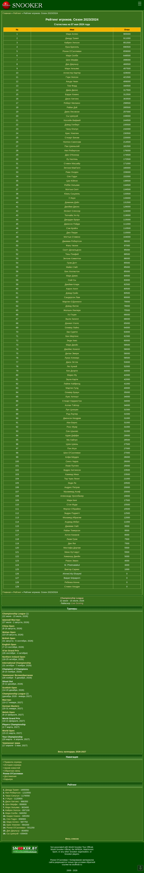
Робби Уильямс (72, 185)
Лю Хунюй (72, 366)
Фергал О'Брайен (72, 509)
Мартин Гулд (72, 388)
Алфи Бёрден (72, 457)
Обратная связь (12, 771)
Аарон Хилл (72, 288)
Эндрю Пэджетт (72, 513)
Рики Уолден (72, 172)
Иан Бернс (72, 422)
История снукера (12, 765)
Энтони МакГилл (72, 168)
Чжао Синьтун (12, 795)
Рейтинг (17, 13)
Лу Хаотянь (72, 159)
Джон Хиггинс (72, 98)
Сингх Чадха (72, 461)
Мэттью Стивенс (72, 237)
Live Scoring (77, 603)
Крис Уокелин (72, 133)
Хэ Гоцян (71, 314)
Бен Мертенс (71, 336)
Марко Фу (72, 375)
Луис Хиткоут (72, 396)
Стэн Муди (72, 504)
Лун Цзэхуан (72, 409)
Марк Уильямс (72, 68)
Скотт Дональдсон (72, 250)
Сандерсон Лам (72, 297)
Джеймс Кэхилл (72, 349)
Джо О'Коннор (72, 155)
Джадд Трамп (72, 38)
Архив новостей (12, 768)
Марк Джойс (72, 345)
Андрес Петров (72, 487)
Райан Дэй (72, 107)
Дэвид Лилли (72, 306)
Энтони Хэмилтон (72, 258)
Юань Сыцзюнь (72, 193)
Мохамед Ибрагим (72, 517)
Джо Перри (72, 232)
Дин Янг (72, 543)
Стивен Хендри (72, 586)
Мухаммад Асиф (72, 491)
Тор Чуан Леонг (72, 478)
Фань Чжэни (72, 245)
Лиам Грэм (72, 539)
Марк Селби (72, 55)
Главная (7, 13)
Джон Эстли (72, 362)
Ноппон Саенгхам (72, 142)
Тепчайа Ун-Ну (72, 215)
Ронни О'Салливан (72, 51)
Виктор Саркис (72, 569)
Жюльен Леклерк (72, 310)
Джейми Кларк (72, 284)
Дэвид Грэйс (72, 293)
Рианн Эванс (71, 560)
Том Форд (72, 85)
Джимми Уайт (72, 526)
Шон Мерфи (72, 60)
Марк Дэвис (72, 275)
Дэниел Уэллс (72, 323)
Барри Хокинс (72, 94)
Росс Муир (72, 427)
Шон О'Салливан (72, 452)
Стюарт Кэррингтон (72, 401)
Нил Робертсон (72, 150)
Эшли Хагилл (72, 319)
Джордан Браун (72, 219)
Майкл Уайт (72, 267)
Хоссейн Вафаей (71, 120)
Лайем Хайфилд (72, 383)
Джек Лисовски (72, 111)
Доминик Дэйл (72, 202)
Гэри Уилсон (72, 77)
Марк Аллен (72, 34)
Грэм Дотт (72, 262)
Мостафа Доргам (72, 547)
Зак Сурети (72, 332)
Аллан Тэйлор (72, 405)
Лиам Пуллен (72, 465)
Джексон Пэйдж (72, 224)
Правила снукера (13, 762)
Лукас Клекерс (72, 357)
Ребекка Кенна (72, 582)
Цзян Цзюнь (72, 444)
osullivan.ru (77, 864)
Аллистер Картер (72, 73)
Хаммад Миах (72, 474)
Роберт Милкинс (72, 103)
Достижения (10, 776)
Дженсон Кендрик (72, 418)
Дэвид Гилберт (72, 124)
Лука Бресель (72, 47)
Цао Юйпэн (72, 180)
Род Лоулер (72, 414)
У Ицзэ (72, 198)
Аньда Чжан (72, 81)
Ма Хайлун (71, 440)
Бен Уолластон (72, 271)
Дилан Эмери (72, 353)
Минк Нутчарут (72, 552)
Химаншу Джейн (72, 556)
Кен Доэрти (72, 370)
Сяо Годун (72, 176)
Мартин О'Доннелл (72, 301)
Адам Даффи (72, 435)
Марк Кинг (72, 500)
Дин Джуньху (72, 64)
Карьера (8, 779)
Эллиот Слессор (72, 211)
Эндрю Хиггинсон (72, 470)
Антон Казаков (72, 535)
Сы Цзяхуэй (72, 116)
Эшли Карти (72, 379)
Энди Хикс (72, 340)
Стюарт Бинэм (72, 137)
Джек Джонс (72, 90)
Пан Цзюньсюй (71, 146)
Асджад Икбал (72, 522)
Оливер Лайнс (72, 327)
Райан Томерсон (72, 530)
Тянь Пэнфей (72, 254)
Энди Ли (72, 483)
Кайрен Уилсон (72, 42)
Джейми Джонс (71, 206)
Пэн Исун (72, 448)
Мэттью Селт (72, 189)
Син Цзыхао (72, 431)
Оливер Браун (72, 392)
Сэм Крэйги (72, 228)
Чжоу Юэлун (72, 129)
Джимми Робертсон (72, 241)
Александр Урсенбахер (72, 496)
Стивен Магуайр (72, 163)
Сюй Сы (72, 280)
